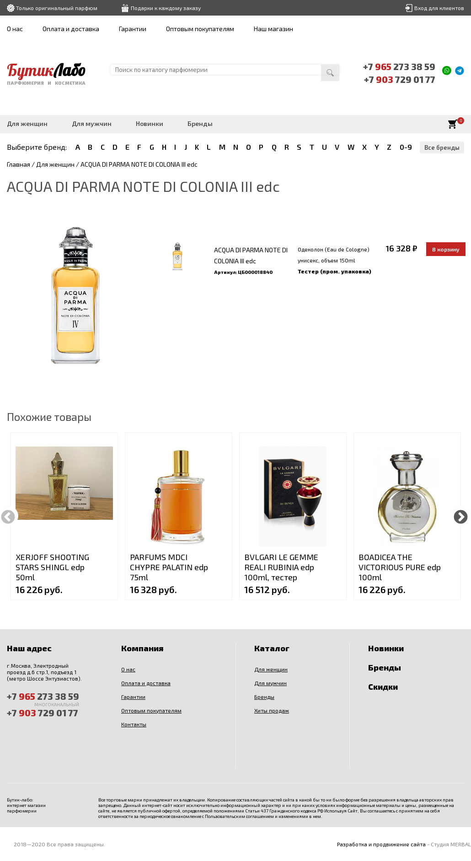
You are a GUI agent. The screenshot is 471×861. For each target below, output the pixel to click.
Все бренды (442, 147)
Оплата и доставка (71, 29)
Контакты (133, 724)
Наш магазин (273, 29)
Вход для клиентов (439, 8)
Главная (18, 164)
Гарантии (132, 29)
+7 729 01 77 (399, 79)
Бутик (46, 70)
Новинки (149, 123)
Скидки (383, 686)
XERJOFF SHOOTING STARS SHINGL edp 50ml (52, 567)
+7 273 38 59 (399, 66)
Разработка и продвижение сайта (381, 844)
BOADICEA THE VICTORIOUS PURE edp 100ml (400, 567)
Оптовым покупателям (200, 29)
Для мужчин (92, 123)
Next (460, 516)
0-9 (406, 146)
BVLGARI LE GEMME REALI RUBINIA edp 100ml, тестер (281, 567)
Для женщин (27, 123)
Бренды (200, 123)
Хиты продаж (271, 710)
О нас (15, 29)
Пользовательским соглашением (239, 816)
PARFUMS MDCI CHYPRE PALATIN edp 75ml (169, 567)
